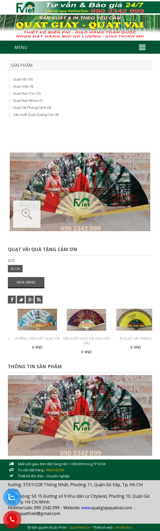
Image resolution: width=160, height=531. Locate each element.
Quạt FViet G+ (79, 527)
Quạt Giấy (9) (23, 86)
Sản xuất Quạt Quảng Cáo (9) (35, 114)
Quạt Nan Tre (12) (26, 93)
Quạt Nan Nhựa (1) (27, 100)
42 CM (15, 268)
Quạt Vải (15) (23, 79)
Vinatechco (124, 527)
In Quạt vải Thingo (136, 338)
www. (86, 508)
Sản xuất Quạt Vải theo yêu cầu (86, 340)
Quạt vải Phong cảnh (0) (32, 107)
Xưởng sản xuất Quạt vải (37, 338)
